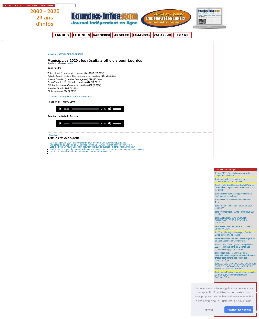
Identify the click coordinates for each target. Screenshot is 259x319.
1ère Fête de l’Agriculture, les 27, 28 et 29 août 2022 (234, 207)
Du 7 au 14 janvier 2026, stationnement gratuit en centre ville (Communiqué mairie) (88, 143)
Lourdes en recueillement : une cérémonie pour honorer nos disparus (81, 151)
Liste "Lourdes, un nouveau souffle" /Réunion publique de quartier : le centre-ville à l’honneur (92, 147)
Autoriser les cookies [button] (239, 309)
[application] (90, 109)
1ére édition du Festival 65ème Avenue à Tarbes (233, 201)
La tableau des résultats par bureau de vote (70, 96)
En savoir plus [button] (242, 301)
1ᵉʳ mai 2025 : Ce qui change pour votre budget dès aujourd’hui (233, 174)
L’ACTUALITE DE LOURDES (70, 54)
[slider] (85, 109)
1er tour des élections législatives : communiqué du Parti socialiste (230, 180)
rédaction (70, 63)
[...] (51, 153)
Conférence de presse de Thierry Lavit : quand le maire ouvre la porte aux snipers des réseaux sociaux (97, 149)
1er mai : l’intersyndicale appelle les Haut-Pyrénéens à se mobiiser (233, 195)
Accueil (51, 54)
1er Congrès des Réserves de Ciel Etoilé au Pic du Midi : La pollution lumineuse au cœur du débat (235, 187)
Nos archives (47, 5)
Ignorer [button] (209, 309)
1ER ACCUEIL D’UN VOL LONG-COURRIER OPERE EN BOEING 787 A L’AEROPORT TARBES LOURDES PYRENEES (235, 266)
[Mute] (109, 108)
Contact (18, 5)
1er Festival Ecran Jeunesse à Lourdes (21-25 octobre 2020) (234, 227)
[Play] (60, 108)
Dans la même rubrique (225, 169)
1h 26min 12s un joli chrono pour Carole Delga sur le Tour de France (233, 233)
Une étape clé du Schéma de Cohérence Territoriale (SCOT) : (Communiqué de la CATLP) (91, 145)
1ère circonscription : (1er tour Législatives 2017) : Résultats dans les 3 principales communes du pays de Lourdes (234, 247)
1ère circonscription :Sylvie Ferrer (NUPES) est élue (234, 213)
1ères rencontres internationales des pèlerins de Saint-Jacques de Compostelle (235, 239)
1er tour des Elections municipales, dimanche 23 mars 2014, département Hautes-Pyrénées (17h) (235, 274)
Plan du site (31, 5)
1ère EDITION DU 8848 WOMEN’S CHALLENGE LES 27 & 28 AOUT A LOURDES (231, 220)
